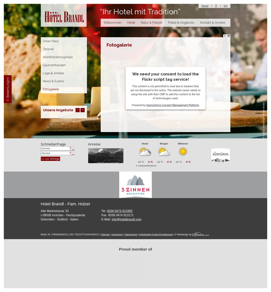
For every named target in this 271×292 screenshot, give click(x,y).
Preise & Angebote (181, 22)
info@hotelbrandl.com (127, 219)
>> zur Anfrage (50, 158)
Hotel (131, 22)
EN (225, 5)
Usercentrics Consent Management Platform (172, 105)
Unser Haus (51, 41)
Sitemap (105, 234)
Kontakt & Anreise (212, 22)
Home (204, 5)
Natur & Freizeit (151, 22)
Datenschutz (131, 234)
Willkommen (112, 22)
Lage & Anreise (53, 73)
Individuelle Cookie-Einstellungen (156, 234)
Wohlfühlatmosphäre (58, 57)
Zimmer (48, 49)
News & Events (53, 81)
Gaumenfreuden (54, 65)
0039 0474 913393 (119, 211)
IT (216, 5)
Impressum (117, 234)
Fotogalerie (51, 89)
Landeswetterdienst (147, 166)
